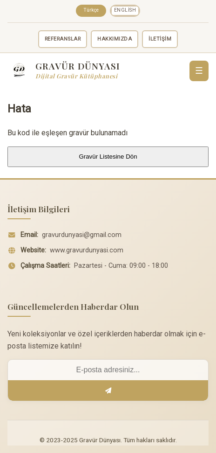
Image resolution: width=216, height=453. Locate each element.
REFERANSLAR (63, 39)
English (125, 10)
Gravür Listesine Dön (108, 156)
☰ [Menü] (199, 71)
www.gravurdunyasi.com (86, 250)
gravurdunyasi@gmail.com (82, 235)
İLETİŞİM (159, 39)
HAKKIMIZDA (114, 39)
